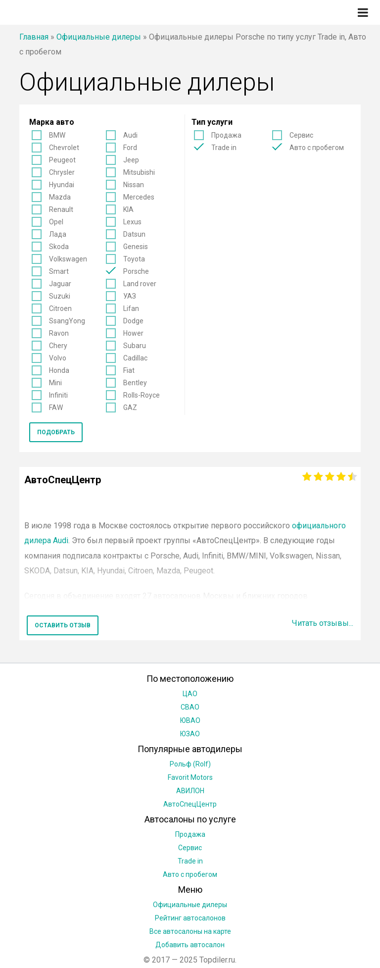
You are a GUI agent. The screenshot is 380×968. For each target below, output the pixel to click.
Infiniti (58, 395)
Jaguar (60, 284)
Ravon (59, 333)
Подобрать (56, 432)
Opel (56, 222)
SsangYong (67, 321)
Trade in (224, 148)
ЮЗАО (190, 734)
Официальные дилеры (98, 37)
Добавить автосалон (190, 945)
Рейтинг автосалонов (190, 918)
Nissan (133, 185)
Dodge (133, 321)
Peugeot (62, 160)
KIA (128, 209)
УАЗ (129, 296)
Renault (61, 209)
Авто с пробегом (316, 148)
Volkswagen (68, 259)
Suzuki (59, 296)
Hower (133, 333)
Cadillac (135, 358)
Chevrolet (64, 148)
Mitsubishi (139, 172)
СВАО (190, 707)
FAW (56, 407)
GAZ (130, 407)
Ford (130, 148)
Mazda (60, 197)
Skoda (59, 247)
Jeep (131, 160)
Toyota (134, 259)
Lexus (132, 222)
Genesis (135, 247)
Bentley (135, 383)
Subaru (134, 346)
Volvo (57, 358)
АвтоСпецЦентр (190, 804)
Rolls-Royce (141, 395)
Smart (59, 271)
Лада (57, 234)
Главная (33, 37)
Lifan (131, 308)
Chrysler (62, 172)
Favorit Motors (190, 777)
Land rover (139, 284)
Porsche (136, 271)
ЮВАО (190, 720)
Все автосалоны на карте (190, 931)
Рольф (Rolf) (190, 764)
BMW (57, 135)
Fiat (129, 370)
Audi (130, 135)
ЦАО (190, 694)
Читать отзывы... (322, 623)
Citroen (60, 308)
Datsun (134, 234)
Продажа (226, 135)
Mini (55, 383)
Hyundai (61, 185)
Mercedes (138, 197)
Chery (58, 346)
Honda (59, 370)
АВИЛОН (190, 791)
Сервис (301, 135)
